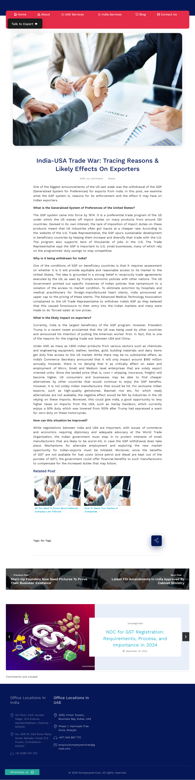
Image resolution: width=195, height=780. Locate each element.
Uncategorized (135, 623)
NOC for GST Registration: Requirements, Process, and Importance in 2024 (135, 638)
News (111, 178)
